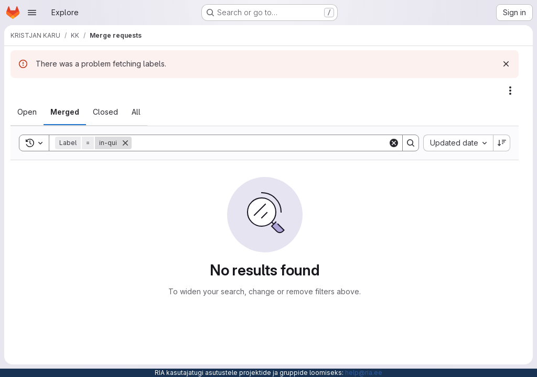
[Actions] (510, 90)
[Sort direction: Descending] (501, 143)
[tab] (27, 112)
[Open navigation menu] (32, 12)
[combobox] (458, 143)
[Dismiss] (506, 64)
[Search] (260, 143)
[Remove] (125, 143)
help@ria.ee (363, 372)
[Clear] (394, 143)
